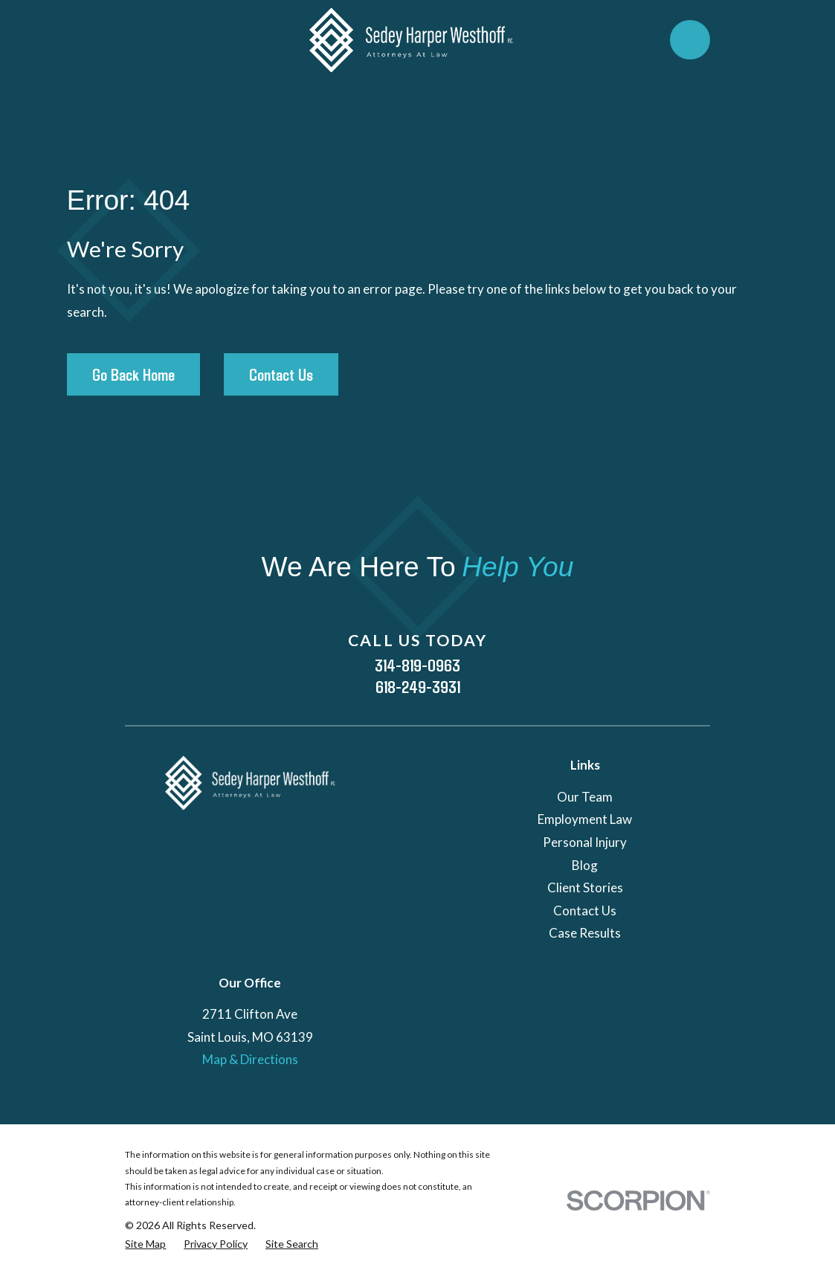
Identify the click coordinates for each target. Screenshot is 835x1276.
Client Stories (585, 887)
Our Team (585, 797)
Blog (585, 865)
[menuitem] (145, 1244)
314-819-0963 (417, 664)
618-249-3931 (417, 686)
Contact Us (281, 374)
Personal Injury (585, 842)
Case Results (585, 933)
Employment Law (585, 819)
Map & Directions (250, 1059)
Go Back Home (133, 374)
